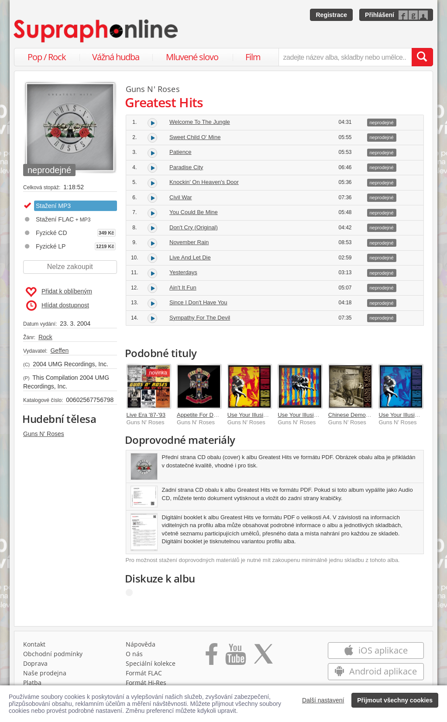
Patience (180, 152)
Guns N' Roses (43, 433)
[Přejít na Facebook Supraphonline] (211, 657)
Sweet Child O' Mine (194, 137)
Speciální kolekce (150, 663)
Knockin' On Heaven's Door (204, 182)
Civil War (180, 197)
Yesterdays (183, 272)
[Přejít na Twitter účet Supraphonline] (263, 657)
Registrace (331, 14)
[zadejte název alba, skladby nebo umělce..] (345, 57)
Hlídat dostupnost (57, 305)
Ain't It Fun (182, 287)
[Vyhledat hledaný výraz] (422, 57)
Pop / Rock (47, 57)
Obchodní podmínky (53, 654)
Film (253, 57)
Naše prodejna (44, 673)
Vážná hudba (115, 57)
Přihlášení (379, 14)
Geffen (59, 350)
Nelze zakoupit (70, 266)
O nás (134, 654)
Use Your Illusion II (402, 415)
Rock (45, 337)
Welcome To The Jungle (199, 122)
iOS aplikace (376, 650)
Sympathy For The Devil (199, 317)
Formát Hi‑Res (146, 682)
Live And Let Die (190, 257)
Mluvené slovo (192, 57)
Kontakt (34, 644)
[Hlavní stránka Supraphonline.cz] (96, 31)
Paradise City (186, 167)
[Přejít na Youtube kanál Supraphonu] (235, 657)
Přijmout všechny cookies (395, 700)
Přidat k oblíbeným (58, 292)
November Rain (189, 242)
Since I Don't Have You (198, 302)
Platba (32, 682)
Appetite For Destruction (207, 415)
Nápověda (140, 644)
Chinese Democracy (353, 415)
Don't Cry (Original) (193, 227)
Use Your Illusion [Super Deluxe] (318, 415)
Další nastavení (323, 700)
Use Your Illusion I (250, 415)
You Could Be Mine (193, 212)
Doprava (35, 663)
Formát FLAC (144, 673)
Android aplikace (375, 671)
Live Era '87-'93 (146, 415)
